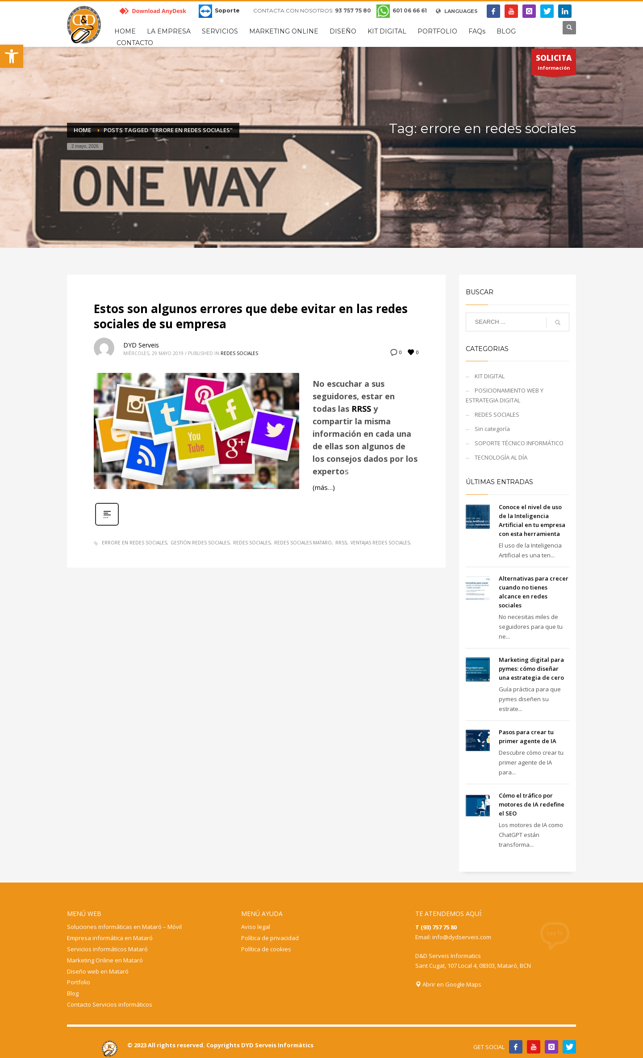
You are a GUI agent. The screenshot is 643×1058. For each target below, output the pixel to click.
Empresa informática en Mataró (110, 938)
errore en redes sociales (134, 542)
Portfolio (78, 982)
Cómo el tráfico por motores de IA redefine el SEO (531, 804)
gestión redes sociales (200, 542)
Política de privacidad (270, 938)
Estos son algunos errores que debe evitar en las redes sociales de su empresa (251, 316)
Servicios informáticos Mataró (107, 949)
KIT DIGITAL (490, 376)
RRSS (361, 408)
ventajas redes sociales (380, 542)
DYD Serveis (141, 345)
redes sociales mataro (303, 542)
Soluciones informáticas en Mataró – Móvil (124, 927)
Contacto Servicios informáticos (109, 1004)
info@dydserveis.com (461, 937)
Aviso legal (255, 927)
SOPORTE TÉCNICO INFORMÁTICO (519, 443)
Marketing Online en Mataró (105, 960)
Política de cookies (266, 949)
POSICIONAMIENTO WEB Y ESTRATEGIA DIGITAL (504, 395)
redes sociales (252, 542)
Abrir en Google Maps (448, 984)
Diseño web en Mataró (98, 971)
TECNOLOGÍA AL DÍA (501, 457)
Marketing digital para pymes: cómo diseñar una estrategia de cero (531, 669)
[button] (11, 56)
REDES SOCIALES (239, 353)
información (553, 64)
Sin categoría (492, 429)
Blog (73, 993)
